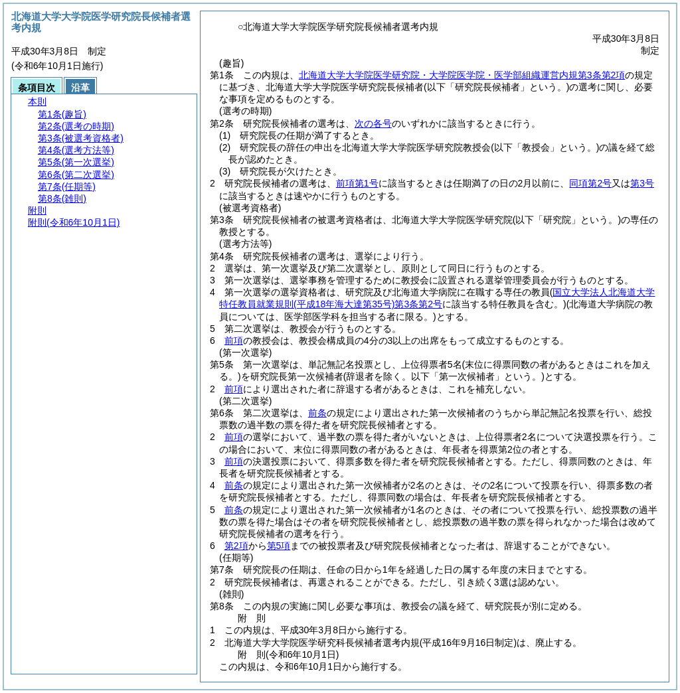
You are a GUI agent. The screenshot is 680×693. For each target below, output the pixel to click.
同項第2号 (590, 183)
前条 (317, 413)
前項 (233, 340)
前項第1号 (357, 183)
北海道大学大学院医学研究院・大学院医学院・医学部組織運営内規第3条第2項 (462, 75)
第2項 (236, 545)
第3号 (642, 183)
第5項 (279, 545)
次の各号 (373, 123)
